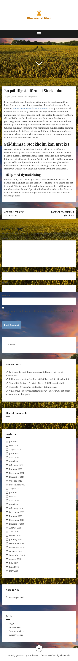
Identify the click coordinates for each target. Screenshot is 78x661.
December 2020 (16, 512)
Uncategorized (31, 97)
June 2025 (14, 441)
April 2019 (14, 531)
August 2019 (15, 527)
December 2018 (16, 543)
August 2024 (15, 449)
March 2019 (14, 535)
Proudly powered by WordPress (23, 655)
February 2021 (16, 508)
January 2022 (15, 469)
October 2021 (15, 480)
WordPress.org (16, 634)
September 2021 (17, 484)
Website (6, 295)
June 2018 (14, 566)
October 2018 (15, 551)
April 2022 (14, 457)
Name (6, 270)
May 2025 (13, 445)
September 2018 (17, 555)
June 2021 (14, 492)
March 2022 (14, 461)
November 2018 (16, 547)
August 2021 (15, 488)
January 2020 (15, 516)
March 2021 (14, 504)
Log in (12, 623)
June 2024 (14, 453)
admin (20, 97)
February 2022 (16, 465)
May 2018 (13, 570)
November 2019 (16, 523)
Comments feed (16, 631)
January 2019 (15, 539)
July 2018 (13, 563)
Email (5, 282)
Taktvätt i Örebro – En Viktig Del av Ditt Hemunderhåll (36, 383)
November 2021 (16, 476)
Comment (7, 238)
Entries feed (15, 627)
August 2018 (15, 559)
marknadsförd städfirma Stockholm (30, 108)
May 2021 (13, 496)
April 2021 (14, 500)
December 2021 (16, 473)
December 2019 (16, 520)
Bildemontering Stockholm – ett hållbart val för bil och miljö (39, 379)
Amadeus (52, 655)
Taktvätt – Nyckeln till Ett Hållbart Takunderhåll (33, 386)
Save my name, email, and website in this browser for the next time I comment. (37, 313)
